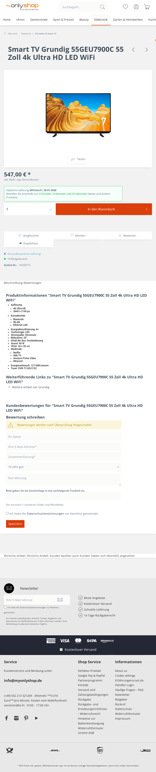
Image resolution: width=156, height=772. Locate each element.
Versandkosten (71, 765)
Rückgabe (84, 699)
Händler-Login (124, 685)
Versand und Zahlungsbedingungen (92, 692)
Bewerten (127, 235)
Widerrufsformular (90, 728)
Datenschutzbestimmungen (45, 513)
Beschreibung (13, 283)
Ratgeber (121, 699)
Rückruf (120, 704)
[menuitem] (82, 7)
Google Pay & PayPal (91, 675)
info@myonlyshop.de (23, 680)
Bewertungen (32, 283)
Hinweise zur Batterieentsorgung (91, 721)
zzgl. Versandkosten (27, 179)
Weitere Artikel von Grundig (27, 387)
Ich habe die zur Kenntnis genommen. (54, 513)
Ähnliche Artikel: (15, 556)
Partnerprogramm (90, 680)
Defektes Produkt (89, 671)
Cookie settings (125, 675)
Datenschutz (123, 709)
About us (121, 671)
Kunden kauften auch (64, 556)
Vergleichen (28, 235)
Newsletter (122, 695)
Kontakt (83, 685)
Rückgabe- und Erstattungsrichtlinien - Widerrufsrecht (92, 709)
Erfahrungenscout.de (129, 680)
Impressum (123, 718)
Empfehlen (28, 243)
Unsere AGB (86, 733)
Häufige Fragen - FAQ (129, 690)
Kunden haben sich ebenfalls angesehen (107, 556)
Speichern (15, 524)
